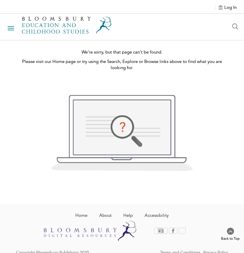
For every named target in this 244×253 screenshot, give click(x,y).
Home (81, 215)
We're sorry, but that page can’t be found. (122, 52)
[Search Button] (236, 26)
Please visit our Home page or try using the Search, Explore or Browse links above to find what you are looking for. (122, 64)
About (105, 215)
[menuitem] (161, 231)
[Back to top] (230, 234)
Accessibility (157, 215)
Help (128, 215)
